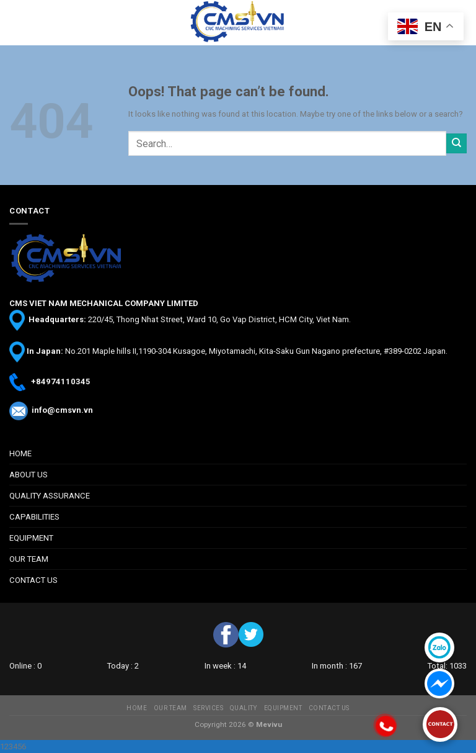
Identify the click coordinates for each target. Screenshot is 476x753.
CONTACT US (33, 580)
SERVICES (208, 708)
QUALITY (244, 708)
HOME (20, 453)
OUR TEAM (28, 559)
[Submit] (456, 143)
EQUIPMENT (31, 538)
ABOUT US (28, 474)
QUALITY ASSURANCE (49, 495)
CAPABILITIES (34, 516)
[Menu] (15, 23)
